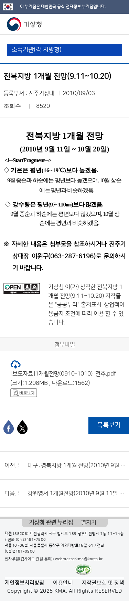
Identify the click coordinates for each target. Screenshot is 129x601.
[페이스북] (8, 427)
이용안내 (63, 583)
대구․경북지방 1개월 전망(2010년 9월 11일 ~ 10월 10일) (77, 465)
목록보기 (108, 425)
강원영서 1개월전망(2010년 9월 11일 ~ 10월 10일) (77, 493)
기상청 (24, 24)
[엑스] (22, 427)
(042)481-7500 (31, 540)
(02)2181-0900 (20, 551)
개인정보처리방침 (24, 583)
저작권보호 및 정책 (103, 583)
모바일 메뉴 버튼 (117, 24)
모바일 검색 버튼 (106, 24)
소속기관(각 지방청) (37, 49)
